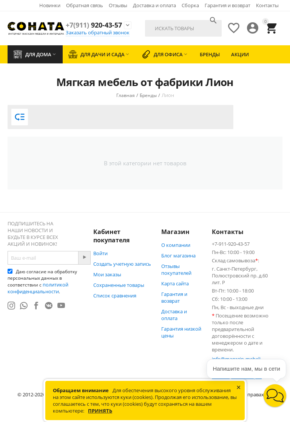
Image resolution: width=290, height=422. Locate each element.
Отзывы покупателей (176, 269)
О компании (175, 245)
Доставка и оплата (154, 5)
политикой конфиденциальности (38, 288)
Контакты (267, 5)
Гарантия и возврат (227, 5)
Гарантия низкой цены (181, 332)
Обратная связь (84, 5)
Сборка (190, 5)
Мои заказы (107, 274)
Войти (100, 253)
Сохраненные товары (118, 285)
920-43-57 (94, 25)
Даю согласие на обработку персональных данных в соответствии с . (42, 281)
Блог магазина (178, 255)
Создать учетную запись (122, 263)
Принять (100, 410)
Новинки (49, 5)
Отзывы (118, 5)
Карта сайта (175, 283)
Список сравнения (114, 295)
